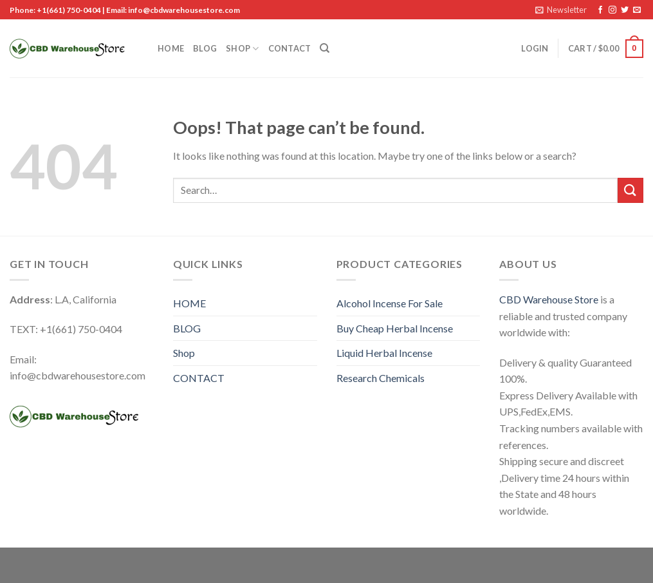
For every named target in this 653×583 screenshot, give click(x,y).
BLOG (205, 48)
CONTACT (289, 48)
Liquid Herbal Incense (384, 353)
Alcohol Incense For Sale (389, 303)
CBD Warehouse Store (548, 299)
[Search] (324, 48)
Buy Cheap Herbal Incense (394, 328)
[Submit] (630, 190)
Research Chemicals (380, 378)
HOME (171, 48)
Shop (242, 49)
